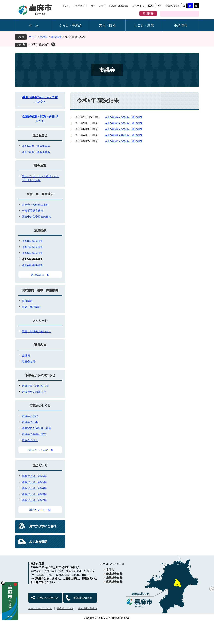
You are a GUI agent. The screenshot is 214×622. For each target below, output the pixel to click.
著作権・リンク (65, 608)
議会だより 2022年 (34, 500)
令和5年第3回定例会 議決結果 (124, 123)
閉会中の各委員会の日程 (36, 216)
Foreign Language (118, 5)
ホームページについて (40, 608)
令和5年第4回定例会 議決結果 (124, 117)
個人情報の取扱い (87, 608)
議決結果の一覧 (40, 274)
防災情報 (148, 13)
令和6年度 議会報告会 (36, 146)
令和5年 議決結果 (39, 44)
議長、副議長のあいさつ (36, 331)
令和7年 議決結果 (32, 247)
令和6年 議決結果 (32, 253)
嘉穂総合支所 (114, 581)
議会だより (40, 465)
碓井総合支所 (114, 573)
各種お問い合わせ (82, 597)
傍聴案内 (27, 301)
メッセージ (40, 320)
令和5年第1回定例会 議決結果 (124, 141)
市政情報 (180, 25)
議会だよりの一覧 (40, 509)
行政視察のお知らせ (34, 391)
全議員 (26, 355)
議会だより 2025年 (34, 482)
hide (3, 583)
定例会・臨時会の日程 (35, 204)
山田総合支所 (114, 577)
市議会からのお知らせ (40, 375)
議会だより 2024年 (34, 488)
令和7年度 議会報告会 (36, 152)
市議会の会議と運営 (34, 434)
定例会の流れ (30, 440)
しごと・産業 (144, 25)
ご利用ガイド (80, 5)
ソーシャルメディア (47, 597)
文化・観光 (107, 25)
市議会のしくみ (40, 405)
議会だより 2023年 (34, 494)
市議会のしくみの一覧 (40, 450)
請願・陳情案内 (31, 307)
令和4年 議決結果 (32, 265)
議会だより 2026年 (34, 476)
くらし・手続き (70, 25)
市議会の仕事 (30, 422)
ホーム (34, 25)
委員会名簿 (28, 361)
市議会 (44, 36)
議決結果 (56, 36)
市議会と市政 (30, 416)
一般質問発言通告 (32, 210)
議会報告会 (40, 135)
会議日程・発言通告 (40, 194)
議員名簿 (40, 345)
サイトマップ (98, 5)
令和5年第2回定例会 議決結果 (124, 129)
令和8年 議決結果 (32, 241)
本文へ (65, 5)
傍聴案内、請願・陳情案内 (40, 290)
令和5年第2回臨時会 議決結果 (124, 135)
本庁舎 (110, 569)
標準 (159, 5)
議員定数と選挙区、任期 (36, 428)
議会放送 (40, 165)
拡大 (150, 5)
